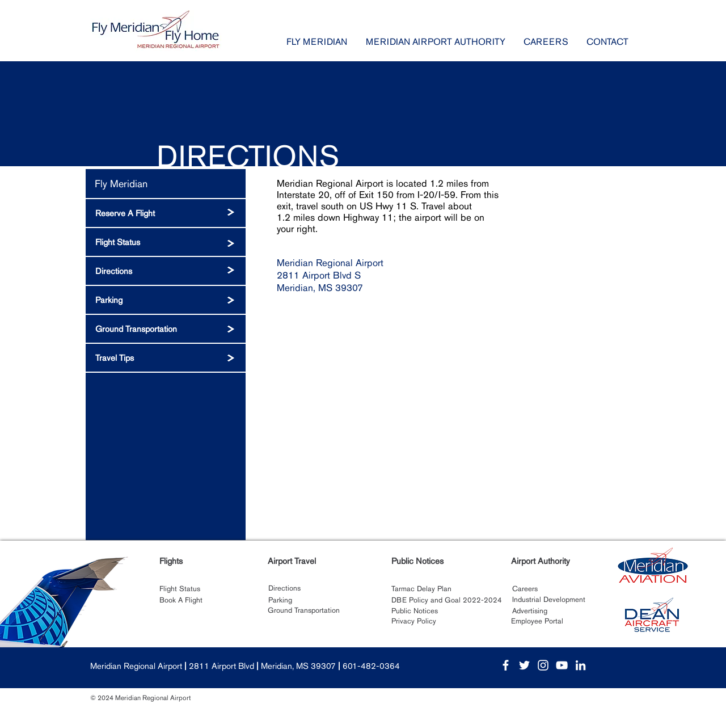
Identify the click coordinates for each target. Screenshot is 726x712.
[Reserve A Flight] (165, 213)
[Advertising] (529, 611)
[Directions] (165, 270)
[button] (316, 42)
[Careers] (524, 589)
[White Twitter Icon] (524, 665)
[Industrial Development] (548, 600)
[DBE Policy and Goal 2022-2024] (446, 600)
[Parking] (165, 299)
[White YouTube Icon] (562, 665)
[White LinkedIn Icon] (580, 665)
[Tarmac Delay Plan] (421, 589)
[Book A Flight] (180, 600)
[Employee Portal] (537, 621)
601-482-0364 (371, 666)
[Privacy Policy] (414, 621)
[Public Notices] (414, 611)
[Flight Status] (165, 241)
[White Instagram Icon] (543, 665)
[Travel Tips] (165, 357)
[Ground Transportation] (165, 328)
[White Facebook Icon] (506, 665)
